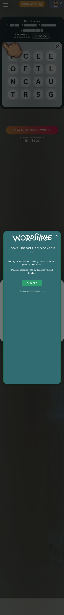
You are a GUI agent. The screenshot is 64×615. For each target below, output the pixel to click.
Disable (32, 283)
